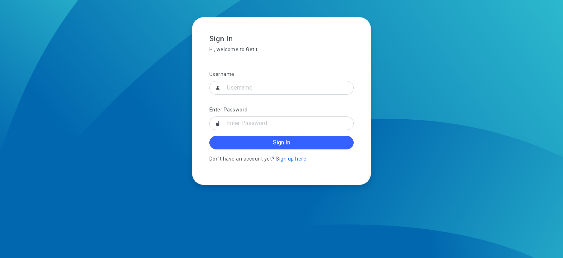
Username (221, 74)
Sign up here (291, 159)
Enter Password (228, 110)
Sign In (281, 142)
